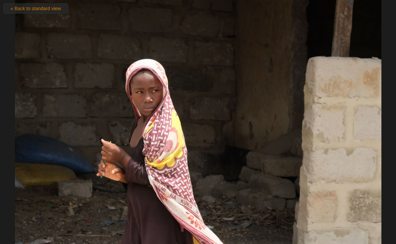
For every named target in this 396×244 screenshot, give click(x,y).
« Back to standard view (36, 8)
